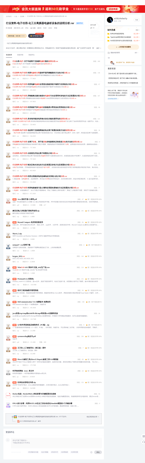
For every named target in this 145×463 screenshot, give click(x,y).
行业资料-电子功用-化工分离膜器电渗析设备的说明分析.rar (40, 23)
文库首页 (9, 16)
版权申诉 (80, 23)
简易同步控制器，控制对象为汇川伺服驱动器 (123, 83)
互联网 (22, 16)
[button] (98, 48)
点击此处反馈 (113, 99)
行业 (15, 16)
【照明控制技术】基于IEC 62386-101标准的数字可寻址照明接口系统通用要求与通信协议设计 (123, 78)
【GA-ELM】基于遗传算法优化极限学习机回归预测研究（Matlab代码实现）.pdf (123, 74)
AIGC (50, 28)
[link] (9, 16)
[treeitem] (55, 419)
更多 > (137, 30)
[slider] (16, 452)
